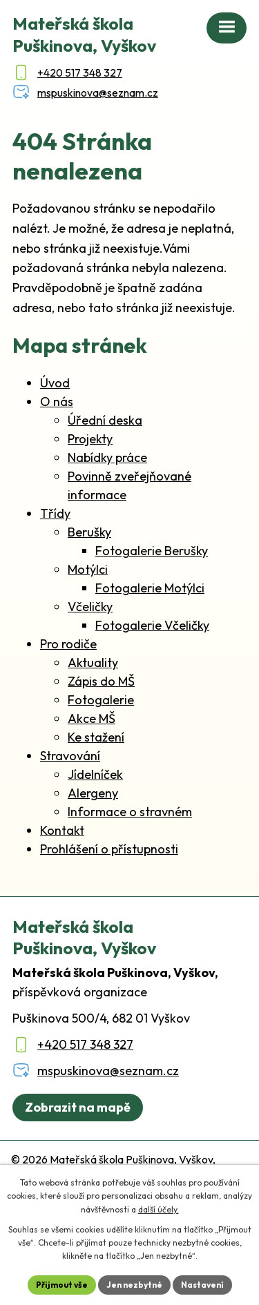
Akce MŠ (91, 718)
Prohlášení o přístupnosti (109, 849)
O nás (56, 401)
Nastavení (202, 1284)
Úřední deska (105, 420)
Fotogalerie (101, 700)
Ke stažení (96, 737)
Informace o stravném (130, 812)
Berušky (89, 532)
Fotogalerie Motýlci (149, 588)
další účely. (158, 1209)
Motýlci (88, 569)
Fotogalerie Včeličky (152, 625)
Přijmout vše (62, 1284)
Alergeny (93, 793)
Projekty (90, 439)
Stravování (70, 756)
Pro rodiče (68, 644)
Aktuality (93, 662)
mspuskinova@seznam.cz (108, 1071)
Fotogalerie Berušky (151, 551)
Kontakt (62, 830)
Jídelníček (95, 774)
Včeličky (90, 607)
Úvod (55, 383)
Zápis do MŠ (101, 681)
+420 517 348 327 (85, 1044)
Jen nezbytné (134, 1284)
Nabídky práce (107, 457)
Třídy (55, 513)
